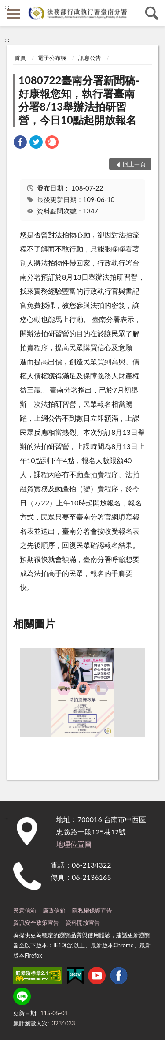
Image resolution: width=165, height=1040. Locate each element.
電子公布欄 (52, 57)
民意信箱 (24, 910)
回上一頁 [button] (134, 164)
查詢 (152, 13)
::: (7, 6)
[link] (20, 143)
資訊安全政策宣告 (36, 922)
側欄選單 (13, 14)
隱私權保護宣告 (92, 910)
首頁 (20, 57)
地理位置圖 (74, 844)
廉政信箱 (54, 910)
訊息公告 (89, 57)
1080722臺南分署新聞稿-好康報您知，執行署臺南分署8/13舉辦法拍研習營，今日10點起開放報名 (78, 100)
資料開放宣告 (83, 922)
